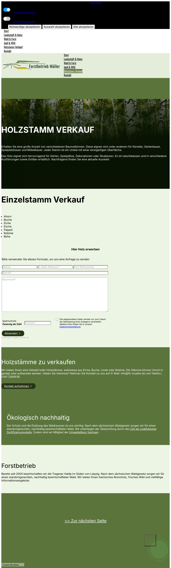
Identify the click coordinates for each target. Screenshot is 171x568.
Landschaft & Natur (13, 35)
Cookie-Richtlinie (11, 565)
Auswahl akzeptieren (57, 26)
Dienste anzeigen (24, 12)
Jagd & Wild (9, 43)
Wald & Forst (10, 39)
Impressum (95, 2)
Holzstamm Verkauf (13, 47)
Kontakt (7, 51)
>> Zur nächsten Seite (85, 520)
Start (6, 31)
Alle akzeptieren (83, 26)
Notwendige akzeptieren (24, 26)
